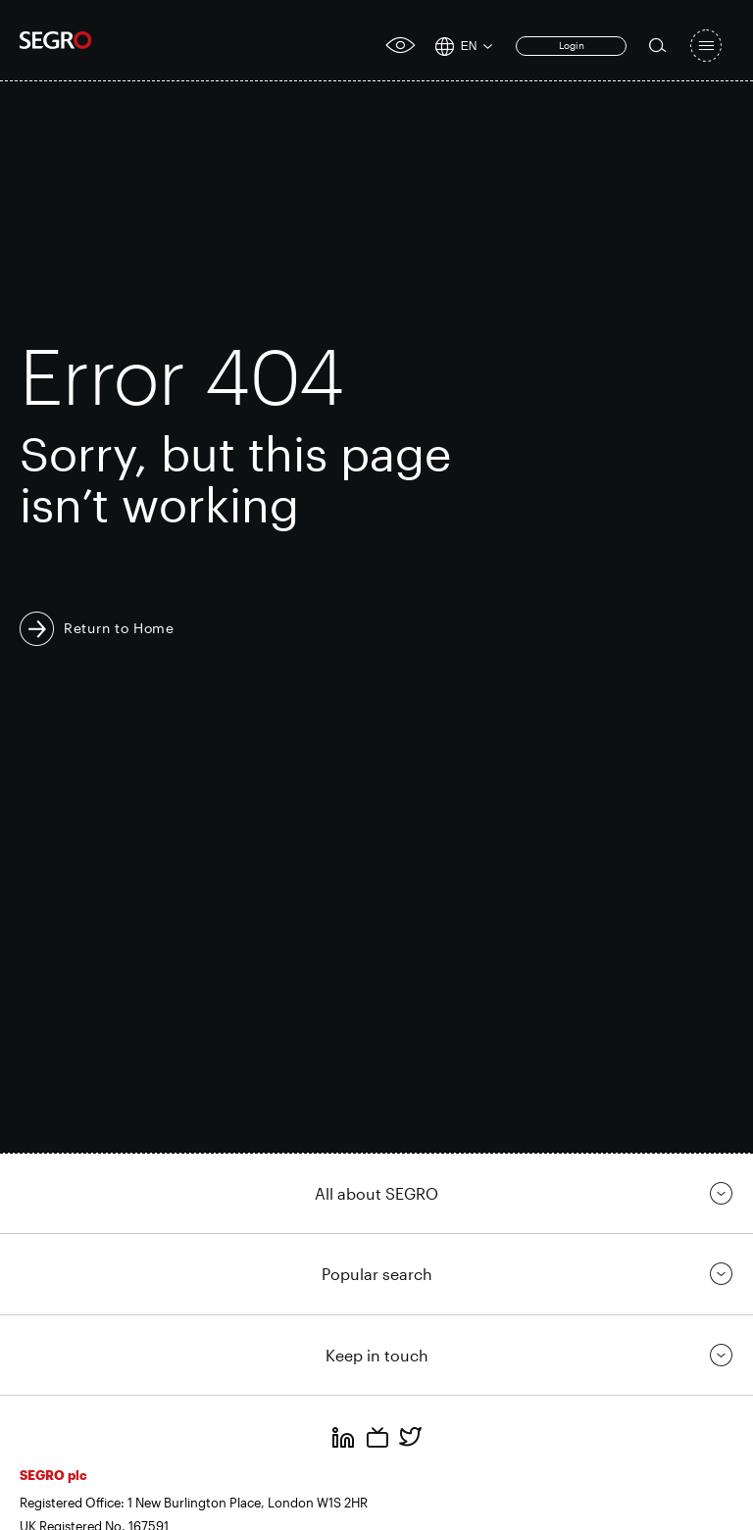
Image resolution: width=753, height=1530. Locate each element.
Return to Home (119, 627)
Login (571, 45)
